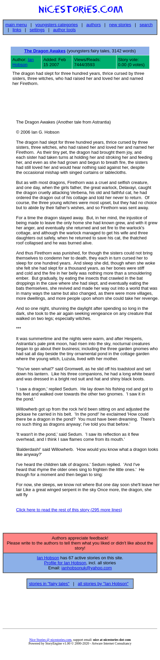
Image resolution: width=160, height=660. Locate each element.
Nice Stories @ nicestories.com (50, 642)
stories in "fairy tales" (49, 585)
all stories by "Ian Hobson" (103, 585)
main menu (16, 24)
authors (93, 24)
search (146, 24)
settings (37, 29)
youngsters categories (56, 24)
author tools (64, 29)
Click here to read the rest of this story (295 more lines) (69, 510)
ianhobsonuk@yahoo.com (87, 569)
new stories (120, 24)
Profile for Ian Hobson (65, 564)
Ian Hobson (23, 62)
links (16, 29)
